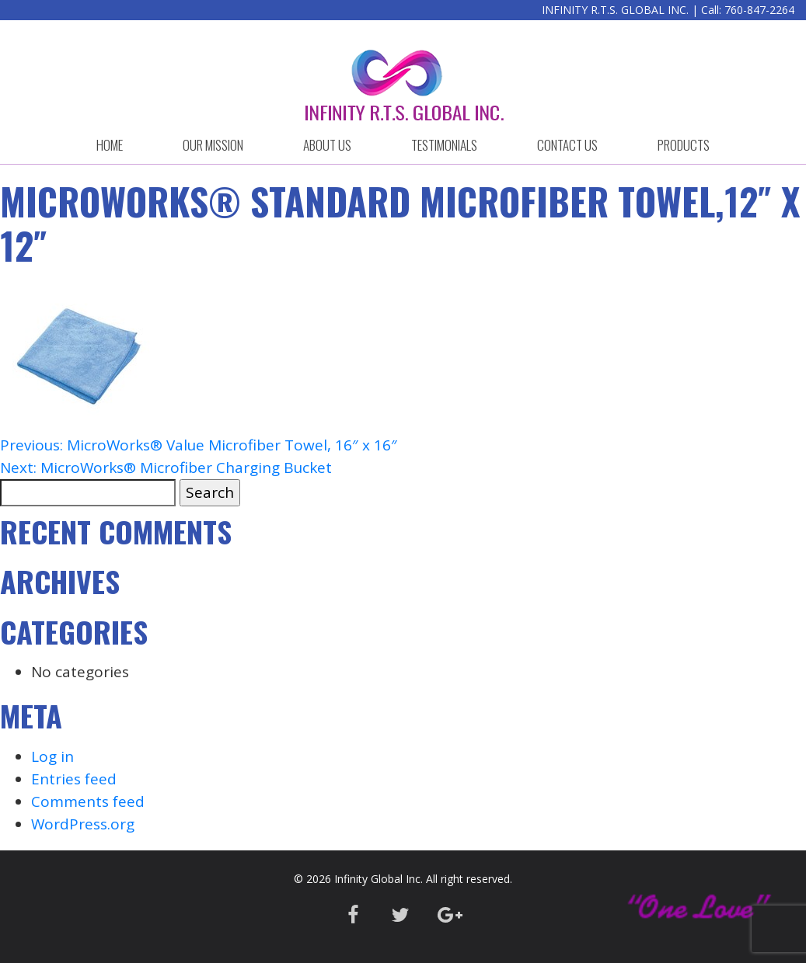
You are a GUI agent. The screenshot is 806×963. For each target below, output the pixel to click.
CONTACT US (567, 145)
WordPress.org (83, 824)
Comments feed (88, 801)
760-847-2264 (759, 9)
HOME (109, 145)
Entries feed (74, 779)
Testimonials (444, 145)
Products (684, 145)
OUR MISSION (213, 145)
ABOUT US (327, 145)
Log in (52, 756)
